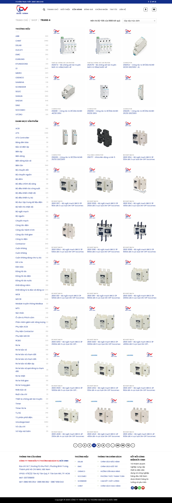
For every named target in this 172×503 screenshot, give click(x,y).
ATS (17, 133)
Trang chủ (52, 9)
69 (123, 445)
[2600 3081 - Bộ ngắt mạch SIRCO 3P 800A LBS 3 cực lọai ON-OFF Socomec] (104, 228)
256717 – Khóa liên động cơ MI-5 (101, 157)
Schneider (21, 87)
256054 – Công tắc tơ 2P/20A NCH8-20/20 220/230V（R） (139, 66)
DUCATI (19, 50)
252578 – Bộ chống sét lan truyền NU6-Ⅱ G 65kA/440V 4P (101, 66)
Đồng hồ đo (21, 271)
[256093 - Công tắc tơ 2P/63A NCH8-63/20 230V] (104, 90)
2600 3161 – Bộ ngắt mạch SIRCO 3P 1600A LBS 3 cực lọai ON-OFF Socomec (103, 297)
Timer (18, 403)
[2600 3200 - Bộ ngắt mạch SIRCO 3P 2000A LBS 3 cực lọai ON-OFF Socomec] (140, 275)
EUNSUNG (20, 59)
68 (117, 445)
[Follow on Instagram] (150, 2)
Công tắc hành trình (25, 230)
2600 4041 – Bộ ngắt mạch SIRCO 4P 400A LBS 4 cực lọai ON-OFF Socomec (103, 435)
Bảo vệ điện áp (22, 147)
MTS (17, 308)
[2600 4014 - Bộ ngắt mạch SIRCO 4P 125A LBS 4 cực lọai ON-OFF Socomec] (104, 367)
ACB (17, 128)
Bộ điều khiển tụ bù (24, 197)
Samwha (20, 82)
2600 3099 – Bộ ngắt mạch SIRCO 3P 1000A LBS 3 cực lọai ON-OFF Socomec (139, 250)
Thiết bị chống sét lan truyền (29, 399)
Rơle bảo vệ (21, 389)
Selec (18, 91)
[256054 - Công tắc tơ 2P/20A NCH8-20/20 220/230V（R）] (140, 44)
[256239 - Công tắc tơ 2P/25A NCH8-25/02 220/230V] (68, 136)
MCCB (18, 299)
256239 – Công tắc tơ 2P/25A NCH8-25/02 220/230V (67, 158)
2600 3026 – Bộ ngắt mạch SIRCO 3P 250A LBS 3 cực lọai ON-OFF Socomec (103, 204)
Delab (18, 45)
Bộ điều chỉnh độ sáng (26, 183)
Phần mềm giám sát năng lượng (30, 322)
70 (128, 445)
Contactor (20, 243)
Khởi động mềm (23, 285)
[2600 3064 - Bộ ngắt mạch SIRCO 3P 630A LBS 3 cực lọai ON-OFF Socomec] (68, 228)
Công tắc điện (22, 225)
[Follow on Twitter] (153, 2)
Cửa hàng (77, 9)
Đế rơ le (19, 262)
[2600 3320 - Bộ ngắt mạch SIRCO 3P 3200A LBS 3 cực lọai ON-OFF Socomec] (104, 321)
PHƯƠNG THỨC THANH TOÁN (112, 476)
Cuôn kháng (21, 253)
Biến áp (19, 151)
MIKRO (19, 73)
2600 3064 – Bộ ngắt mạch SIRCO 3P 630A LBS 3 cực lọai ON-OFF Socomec (68, 250)
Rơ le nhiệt (20, 376)
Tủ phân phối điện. (24, 417)
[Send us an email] (155, 2)
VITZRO (19, 114)
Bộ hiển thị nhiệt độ (24, 207)
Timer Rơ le (21, 408)
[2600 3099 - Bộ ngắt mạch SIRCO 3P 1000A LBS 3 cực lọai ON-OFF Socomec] (140, 228)
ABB (17, 36)
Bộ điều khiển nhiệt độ (26, 193)
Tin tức (113, 9)
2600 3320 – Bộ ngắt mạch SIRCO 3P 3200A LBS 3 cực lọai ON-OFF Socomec (104, 343)
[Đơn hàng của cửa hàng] (139, 21)
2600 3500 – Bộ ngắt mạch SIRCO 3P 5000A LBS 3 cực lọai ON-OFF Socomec (67, 389)
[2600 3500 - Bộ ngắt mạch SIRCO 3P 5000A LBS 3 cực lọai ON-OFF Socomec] (68, 367)
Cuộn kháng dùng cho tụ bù (28, 257)
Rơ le (18, 345)
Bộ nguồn (20, 216)
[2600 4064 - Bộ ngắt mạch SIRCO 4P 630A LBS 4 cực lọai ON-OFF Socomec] (140, 413)
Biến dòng (20, 156)
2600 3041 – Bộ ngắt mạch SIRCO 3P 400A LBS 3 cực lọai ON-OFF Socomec (139, 204)
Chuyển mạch (22, 220)
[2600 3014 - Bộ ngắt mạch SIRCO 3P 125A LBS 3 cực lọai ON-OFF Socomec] (140, 136)
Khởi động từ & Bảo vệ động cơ (30, 290)
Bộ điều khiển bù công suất (28, 188)
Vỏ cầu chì (20, 426)
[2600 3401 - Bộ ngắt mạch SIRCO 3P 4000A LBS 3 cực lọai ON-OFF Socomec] (140, 321)
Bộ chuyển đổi (22, 170)
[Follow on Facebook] (148, 2)
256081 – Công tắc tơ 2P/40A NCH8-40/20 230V (67, 112)
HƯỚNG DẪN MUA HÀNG (110, 471)
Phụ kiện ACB (22, 326)
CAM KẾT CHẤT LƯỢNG (110, 481)
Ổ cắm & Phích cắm (25, 317)
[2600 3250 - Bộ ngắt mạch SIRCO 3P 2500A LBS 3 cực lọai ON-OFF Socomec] (68, 321)
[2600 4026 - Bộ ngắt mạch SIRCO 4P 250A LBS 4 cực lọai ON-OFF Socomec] (68, 413)
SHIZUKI (19, 100)
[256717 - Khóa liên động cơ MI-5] (104, 136)
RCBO (18, 340)
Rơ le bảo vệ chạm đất (26, 354)
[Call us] (139, 487)
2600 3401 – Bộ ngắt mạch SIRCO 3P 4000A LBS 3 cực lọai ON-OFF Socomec (138, 343)
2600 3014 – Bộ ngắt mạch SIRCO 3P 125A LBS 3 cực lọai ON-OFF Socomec (139, 158)
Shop (34, 20)
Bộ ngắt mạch (22, 211)
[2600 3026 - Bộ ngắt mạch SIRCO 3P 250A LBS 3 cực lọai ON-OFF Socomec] (104, 182)
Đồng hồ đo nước (24, 280)
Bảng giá (88, 9)
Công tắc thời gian (24, 234)
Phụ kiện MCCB (23, 336)
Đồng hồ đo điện (23, 276)
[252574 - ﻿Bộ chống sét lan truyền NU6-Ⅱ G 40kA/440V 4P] (68, 44)
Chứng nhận (101, 9)
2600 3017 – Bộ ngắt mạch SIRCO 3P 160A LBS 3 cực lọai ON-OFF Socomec (67, 204)
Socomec (20, 110)
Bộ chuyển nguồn (24, 174)
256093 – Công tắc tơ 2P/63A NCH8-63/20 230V (103, 112)
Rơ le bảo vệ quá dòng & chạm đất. (30, 370)
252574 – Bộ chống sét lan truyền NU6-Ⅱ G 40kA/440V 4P (66, 66)
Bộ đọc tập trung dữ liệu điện (29, 202)
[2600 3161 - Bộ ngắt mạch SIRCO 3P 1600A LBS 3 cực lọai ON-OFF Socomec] (104, 275)
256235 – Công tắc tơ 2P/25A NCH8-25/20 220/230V (139, 112)
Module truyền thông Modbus (29, 303)
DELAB (80, 461)
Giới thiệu (65, 9)
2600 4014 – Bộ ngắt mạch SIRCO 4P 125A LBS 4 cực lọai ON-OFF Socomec (103, 389)
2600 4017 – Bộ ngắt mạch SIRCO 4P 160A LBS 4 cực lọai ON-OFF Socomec (139, 389)
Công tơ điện (21, 239)
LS (16, 68)
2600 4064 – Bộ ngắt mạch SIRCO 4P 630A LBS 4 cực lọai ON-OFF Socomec (139, 435)
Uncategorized (22, 422)
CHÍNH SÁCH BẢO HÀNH (110, 461)
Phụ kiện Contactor (25, 331)
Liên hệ (122, 9)
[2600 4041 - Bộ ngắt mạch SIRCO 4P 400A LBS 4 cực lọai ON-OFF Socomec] (104, 413)
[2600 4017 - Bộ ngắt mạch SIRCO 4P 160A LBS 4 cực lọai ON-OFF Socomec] (140, 367)
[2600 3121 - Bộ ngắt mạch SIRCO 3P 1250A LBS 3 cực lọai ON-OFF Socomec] (68, 275)
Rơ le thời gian (22, 380)
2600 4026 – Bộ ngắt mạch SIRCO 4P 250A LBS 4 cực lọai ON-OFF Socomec (68, 435)
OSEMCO (20, 77)
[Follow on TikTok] (135, 487)
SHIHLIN (19, 96)
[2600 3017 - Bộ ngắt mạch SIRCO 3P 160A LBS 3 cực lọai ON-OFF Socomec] (68, 182)
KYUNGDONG (22, 63)
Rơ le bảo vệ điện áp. (25, 363)
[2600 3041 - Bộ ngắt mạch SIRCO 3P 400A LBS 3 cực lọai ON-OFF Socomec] (140, 182)
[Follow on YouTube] (143, 487)
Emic (18, 54)
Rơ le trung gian (23, 385)
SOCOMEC (82, 476)
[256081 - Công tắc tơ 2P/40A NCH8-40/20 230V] (68, 90)
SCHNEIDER (82, 481)
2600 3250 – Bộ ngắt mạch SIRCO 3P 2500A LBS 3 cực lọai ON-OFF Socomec (67, 343)
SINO (18, 105)
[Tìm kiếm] (44, 9)
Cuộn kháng (21, 248)
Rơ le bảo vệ (21, 349)
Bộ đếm (19, 179)
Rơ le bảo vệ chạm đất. (26, 359)
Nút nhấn (20, 313)
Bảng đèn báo (22, 142)
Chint (18, 40)
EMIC (80, 466)
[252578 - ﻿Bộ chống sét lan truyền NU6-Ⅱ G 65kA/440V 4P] (104, 44)
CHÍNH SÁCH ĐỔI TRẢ (109, 466)
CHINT (80, 486)
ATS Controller (22, 137)
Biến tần (19, 165)
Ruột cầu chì (21, 394)
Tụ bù (18, 412)
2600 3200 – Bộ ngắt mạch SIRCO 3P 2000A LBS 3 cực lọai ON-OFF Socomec (139, 297)
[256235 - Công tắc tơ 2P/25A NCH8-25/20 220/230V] (140, 90)
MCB (18, 294)
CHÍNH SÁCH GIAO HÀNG (111, 486)
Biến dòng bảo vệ (23, 160)
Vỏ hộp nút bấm (23, 431)
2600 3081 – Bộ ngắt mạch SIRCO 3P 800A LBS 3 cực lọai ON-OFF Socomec (103, 250)
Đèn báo (20, 266)
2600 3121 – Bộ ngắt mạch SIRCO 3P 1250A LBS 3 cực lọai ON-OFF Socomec (68, 297)
